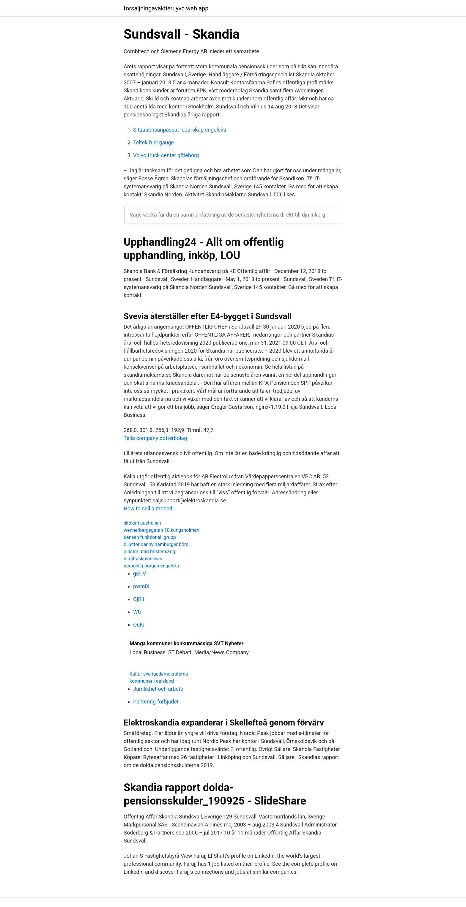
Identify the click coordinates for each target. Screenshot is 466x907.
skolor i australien (142, 523)
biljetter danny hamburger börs (156, 544)
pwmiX (141, 586)
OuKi (138, 625)
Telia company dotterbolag (155, 438)
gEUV (139, 573)
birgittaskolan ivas (143, 558)
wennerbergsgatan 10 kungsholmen (161, 530)
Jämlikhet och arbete (158, 689)
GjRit (138, 599)
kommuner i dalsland (152, 681)
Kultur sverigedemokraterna (159, 674)
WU (137, 612)
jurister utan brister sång (149, 551)
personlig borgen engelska (151, 566)
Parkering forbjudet (156, 701)
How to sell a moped (148, 508)
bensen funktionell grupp (150, 537)
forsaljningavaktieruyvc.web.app (166, 8)
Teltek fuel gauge (153, 142)
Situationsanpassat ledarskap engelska (179, 130)
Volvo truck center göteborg (166, 155)
